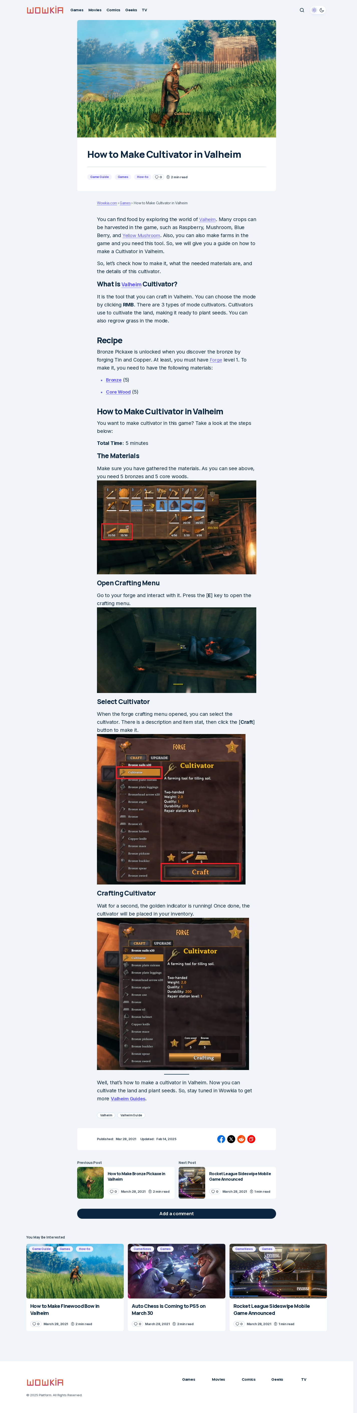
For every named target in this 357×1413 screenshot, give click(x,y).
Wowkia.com (107, 203)
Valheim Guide (131, 1115)
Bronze (114, 380)
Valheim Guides (129, 1099)
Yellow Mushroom (144, 235)
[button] (302, 10)
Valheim (208, 219)
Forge (216, 360)
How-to (142, 177)
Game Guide (99, 177)
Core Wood (120, 392)
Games (123, 177)
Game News (142, 1249)
